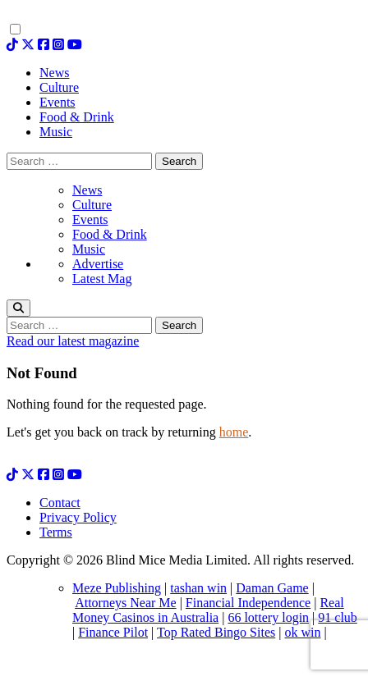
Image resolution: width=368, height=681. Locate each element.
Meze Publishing (116, 588)
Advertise (97, 264)
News (87, 190)
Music (88, 249)
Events (90, 219)
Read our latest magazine (73, 341)
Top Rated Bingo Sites (216, 632)
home (234, 432)
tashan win (198, 588)
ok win (302, 632)
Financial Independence (248, 603)
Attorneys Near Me (126, 603)
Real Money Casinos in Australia (208, 610)
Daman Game (272, 588)
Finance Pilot (113, 632)
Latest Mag (101, 279)
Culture (92, 205)
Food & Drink (109, 234)
